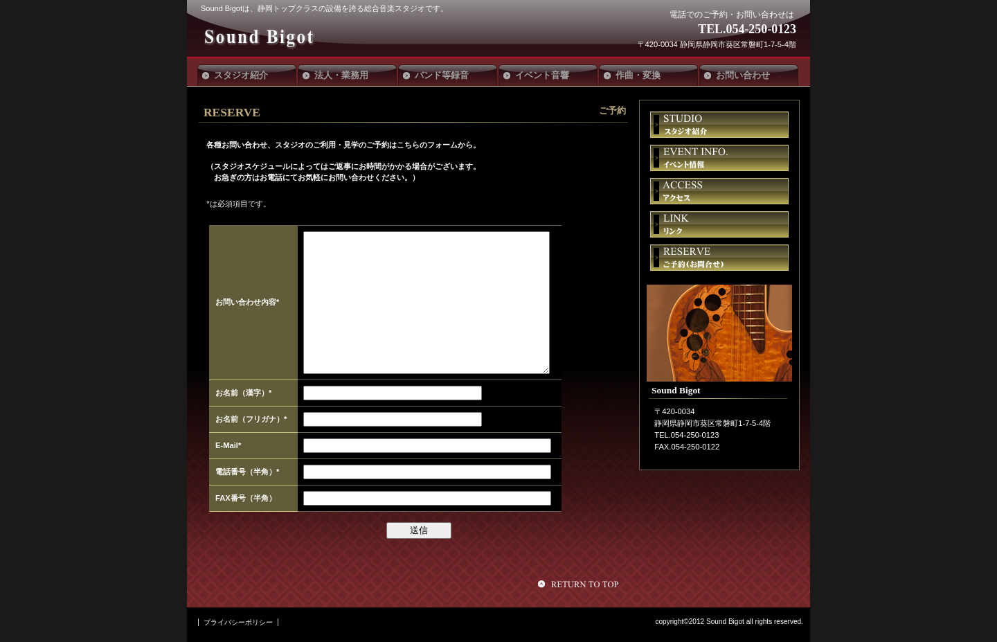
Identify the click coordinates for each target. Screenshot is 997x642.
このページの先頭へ (580, 584)
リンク (719, 224)
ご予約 (719, 257)
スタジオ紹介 (719, 125)
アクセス (719, 191)
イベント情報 (719, 158)
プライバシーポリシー (238, 622)
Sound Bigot (303, 36)
